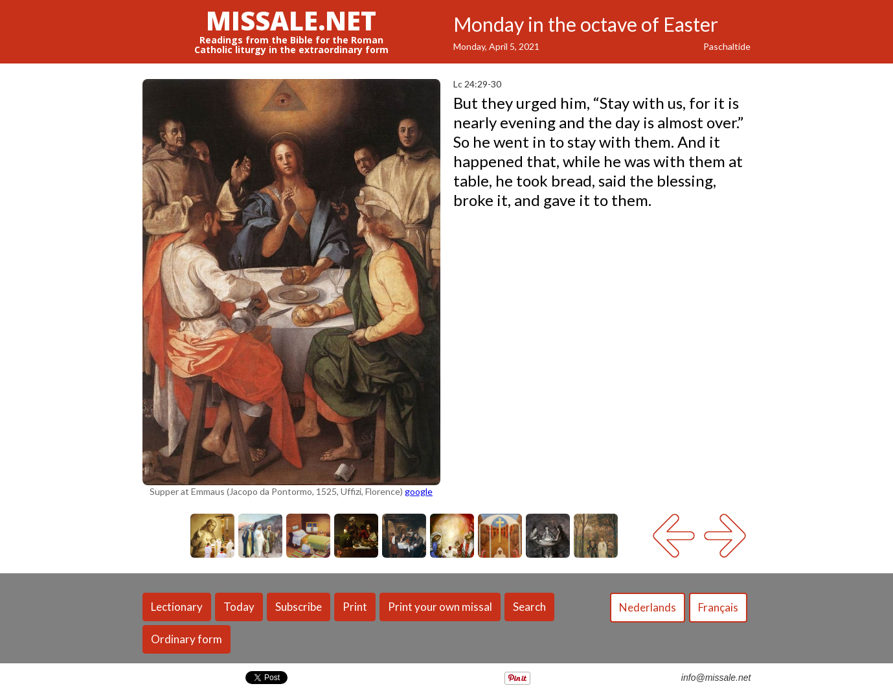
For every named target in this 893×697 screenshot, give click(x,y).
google (419, 491)
